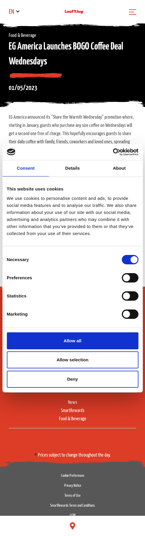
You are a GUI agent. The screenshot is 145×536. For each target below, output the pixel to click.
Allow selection (72, 359)
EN (11, 11)
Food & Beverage (72, 418)
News (72, 402)
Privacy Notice (72, 486)
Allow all (72, 340)
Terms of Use (72, 496)
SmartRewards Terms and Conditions (72, 506)
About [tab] (119, 168)
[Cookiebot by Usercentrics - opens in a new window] (112, 152)
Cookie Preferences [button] (72, 476)
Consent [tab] (26, 168)
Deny (72, 379)
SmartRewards (72, 410)
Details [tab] (72, 168)
